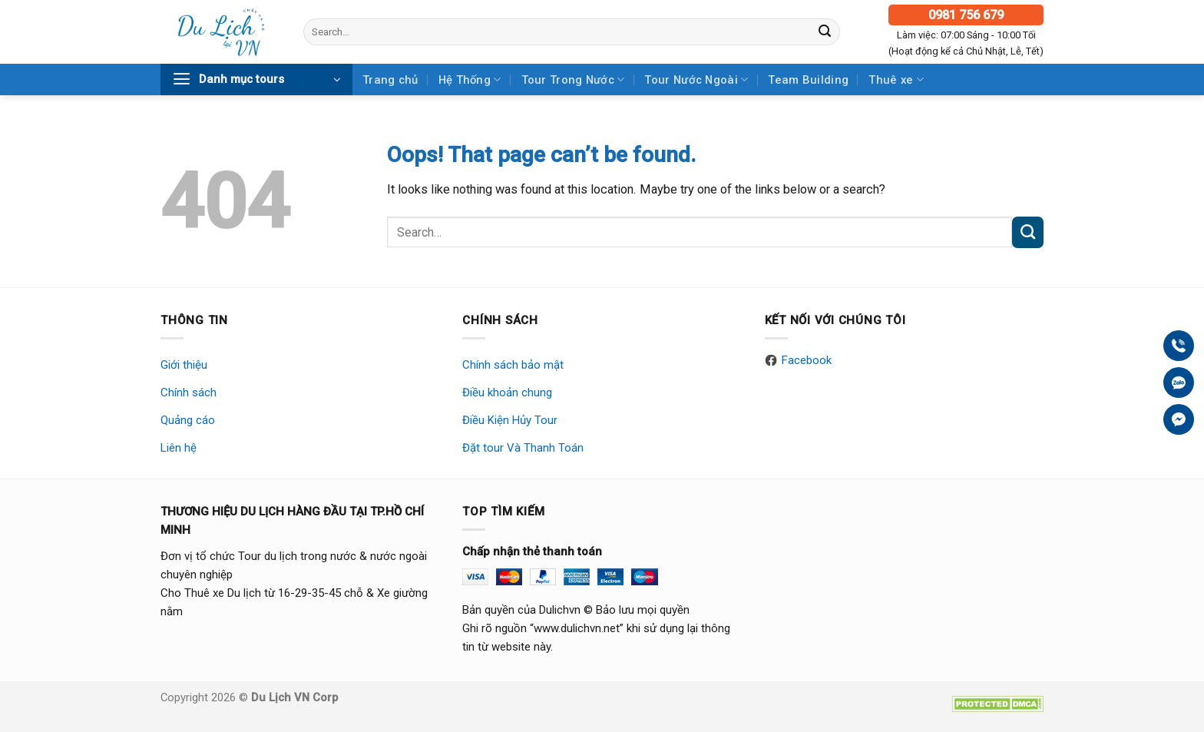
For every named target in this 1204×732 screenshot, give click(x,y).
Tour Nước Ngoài (696, 79)
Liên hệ (178, 448)
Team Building (808, 80)
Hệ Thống (469, 79)
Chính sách (188, 392)
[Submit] (825, 31)
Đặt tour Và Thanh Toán (523, 448)
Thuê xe (896, 79)
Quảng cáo (187, 420)
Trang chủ (390, 80)
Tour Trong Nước (573, 79)
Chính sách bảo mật (513, 365)
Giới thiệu (183, 365)
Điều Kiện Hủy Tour (509, 420)
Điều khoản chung (507, 392)
